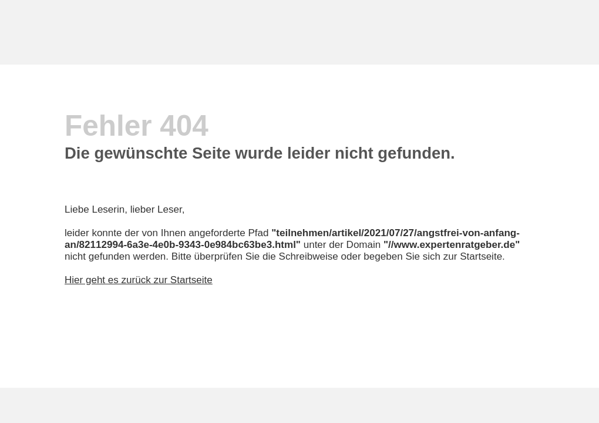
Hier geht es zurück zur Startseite (139, 280)
